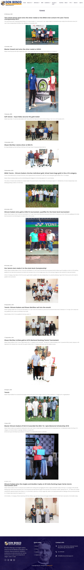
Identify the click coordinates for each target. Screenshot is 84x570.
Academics (48, 2)
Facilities (61, 2)
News (66, 2)
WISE (42, 2)
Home (24, 2)
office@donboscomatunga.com (65, 556)
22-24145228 (61, 551)
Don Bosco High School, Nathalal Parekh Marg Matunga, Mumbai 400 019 (68, 546)
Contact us (37, 555)
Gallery (36, 552)
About (36, 546)
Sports (81, 2)
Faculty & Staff (54, 3)
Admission (37, 2)
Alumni (76, 2)
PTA (71, 2)
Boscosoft (49, 565)
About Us (30, 2)
